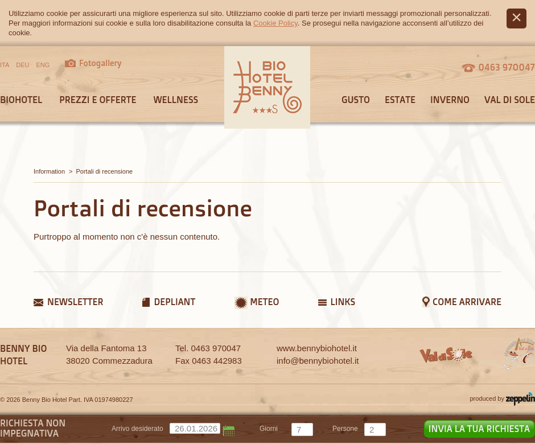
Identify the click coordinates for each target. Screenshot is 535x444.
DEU (22, 64)
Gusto (355, 99)
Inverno (450, 99)
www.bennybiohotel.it (317, 348)
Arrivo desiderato (137, 429)
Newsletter (75, 301)
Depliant (174, 301)
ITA (4, 64)
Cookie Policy (275, 23)
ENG (43, 64)
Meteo (264, 301)
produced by (502, 399)
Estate (400, 99)
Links (342, 301)
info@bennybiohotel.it (318, 360)
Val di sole (509, 99)
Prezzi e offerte (97, 99)
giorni (269, 429)
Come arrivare (467, 301)
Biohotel (21, 99)
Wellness (175, 99)
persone (345, 429)
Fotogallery (100, 63)
